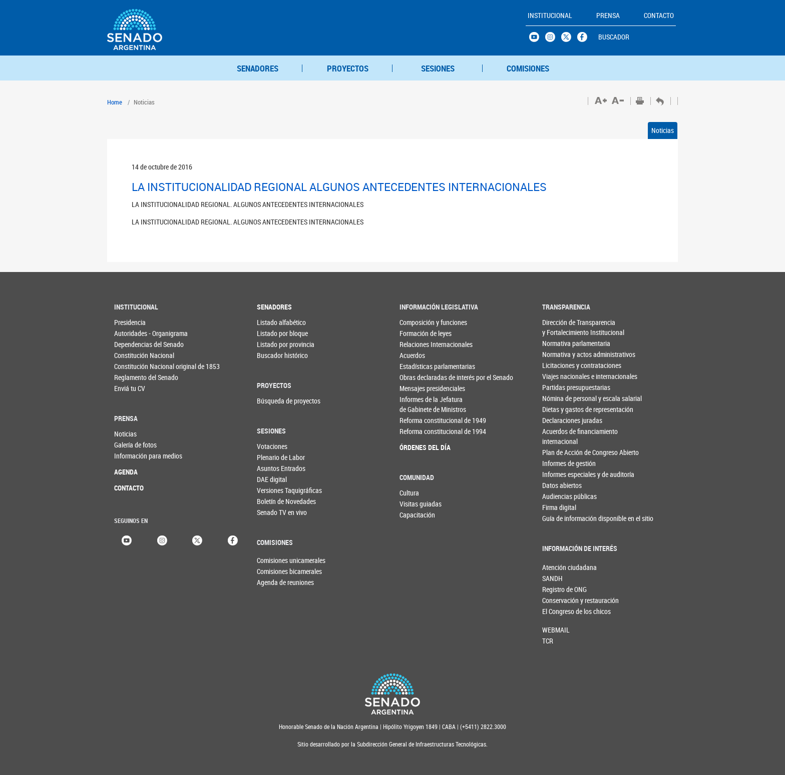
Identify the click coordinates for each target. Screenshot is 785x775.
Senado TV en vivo (277, 512)
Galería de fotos (134, 445)
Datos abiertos (562, 485)
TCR (547, 641)
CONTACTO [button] (659, 15)
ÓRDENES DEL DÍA (420, 447)
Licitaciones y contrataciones (562, 365)
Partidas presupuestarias (562, 387)
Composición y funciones (420, 322)
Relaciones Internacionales (420, 344)
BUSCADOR (613, 37)
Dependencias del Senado (134, 344)
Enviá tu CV (129, 388)
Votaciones (272, 446)
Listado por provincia (277, 344)
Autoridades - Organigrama (134, 333)
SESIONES (438, 68)
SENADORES (257, 68)
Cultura (409, 493)
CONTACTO (129, 487)
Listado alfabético (277, 322)
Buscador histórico (277, 355)
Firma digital (559, 507)
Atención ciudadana (558, 567)
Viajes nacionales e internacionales (562, 376)
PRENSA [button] (608, 15)
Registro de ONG (558, 589)
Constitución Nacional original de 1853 (134, 366)
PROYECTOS (347, 68)
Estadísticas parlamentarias (420, 366)
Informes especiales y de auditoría (562, 474)
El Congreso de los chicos (558, 611)
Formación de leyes (420, 333)
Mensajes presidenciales (420, 388)
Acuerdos (412, 355)
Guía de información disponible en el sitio (562, 518)
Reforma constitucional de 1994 (420, 431)
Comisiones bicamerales (273, 571)
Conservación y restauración (558, 600)
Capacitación (417, 515)
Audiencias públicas (562, 496)
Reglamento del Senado (134, 377)
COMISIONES (528, 68)
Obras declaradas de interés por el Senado (420, 377)
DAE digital (272, 479)
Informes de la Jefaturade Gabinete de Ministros (420, 404)
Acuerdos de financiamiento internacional (562, 436)
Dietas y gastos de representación (562, 409)
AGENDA (126, 471)
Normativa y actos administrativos (562, 354)
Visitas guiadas (420, 503)
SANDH (552, 578)
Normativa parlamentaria (562, 343)
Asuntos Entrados (277, 468)
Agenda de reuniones (273, 582)
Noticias (662, 130)
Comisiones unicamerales (273, 560)
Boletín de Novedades (277, 501)
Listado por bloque (277, 333)
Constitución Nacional (134, 355)
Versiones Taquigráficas (277, 490)
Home (114, 102)
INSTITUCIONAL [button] (550, 15)
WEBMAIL (556, 629)
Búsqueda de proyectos (277, 401)
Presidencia (130, 322)
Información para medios (134, 455)
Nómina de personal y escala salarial (562, 398)
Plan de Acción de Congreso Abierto (562, 452)
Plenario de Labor (277, 457)
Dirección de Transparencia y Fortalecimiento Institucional (562, 327)
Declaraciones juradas (562, 420)
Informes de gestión (562, 463)
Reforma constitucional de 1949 (420, 420)
